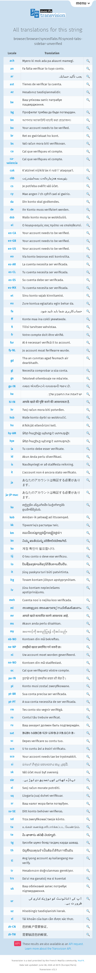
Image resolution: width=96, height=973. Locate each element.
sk (12, 772)
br (12, 135)
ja (12, 482)
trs (12, 878)
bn (12, 120)
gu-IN (11, 386)
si (12, 764)
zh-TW (12, 934)
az (12, 92)
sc (12, 740)
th (12, 850)
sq (12, 795)
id (12, 456)
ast (12, 84)
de (12, 209)
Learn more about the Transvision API (48, 948)
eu (12, 303)
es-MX (12, 287)
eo (12, 256)
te (12, 834)
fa (12, 311)
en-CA (12, 233)
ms (12, 623)
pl (12, 686)
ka (12, 507)
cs (12, 186)
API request (76, 944)
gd (12, 360)
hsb (12, 417)
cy (12, 193)
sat (12, 733)
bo (12, 128)
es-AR (12, 264)
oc (12, 670)
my (12, 631)
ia (12, 449)
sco (12, 756)
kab (12, 517)
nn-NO (12, 662)
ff (12, 319)
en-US (12, 248)
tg (12, 842)
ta (12, 827)
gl (12, 370)
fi (12, 327)
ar (12, 76)
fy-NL (12, 350)
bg (12, 112)
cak (12, 170)
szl (12, 819)
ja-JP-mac (12, 495)
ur (12, 901)
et (12, 295)
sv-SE (11, 811)
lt (12, 572)
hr (12, 409)
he (12, 394)
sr (12, 803)
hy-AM (12, 433)
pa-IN (12, 678)
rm (12, 709)
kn (12, 540)
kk (12, 525)
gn (12, 378)
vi (12, 918)
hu (12, 425)
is (12, 464)
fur (12, 342)
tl (12, 860)
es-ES (12, 280)
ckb (12, 178)
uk (12, 888)
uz (12, 911)
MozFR (81, 960)
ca (12, 151)
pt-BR (12, 694)
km (12, 533)
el (12, 225)
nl (12, 655)
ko (12, 548)
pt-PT (11, 701)
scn (12, 748)
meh (12, 600)
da (12, 201)
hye (12, 441)
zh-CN (12, 926)
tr (12, 870)
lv (12, 590)
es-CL (12, 272)
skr (12, 780)
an (12, 68)
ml (12, 608)
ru (12, 725)
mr (12, 615)
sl (12, 787)
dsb (12, 217)
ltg (12, 580)
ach (12, 60)
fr (12, 334)
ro (12, 717)
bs (12, 143)
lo (12, 564)
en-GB (12, 240)
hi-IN (12, 402)
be (12, 102)
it (12, 472)
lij (12, 556)
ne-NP (12, 647)
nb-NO (12, 639)
